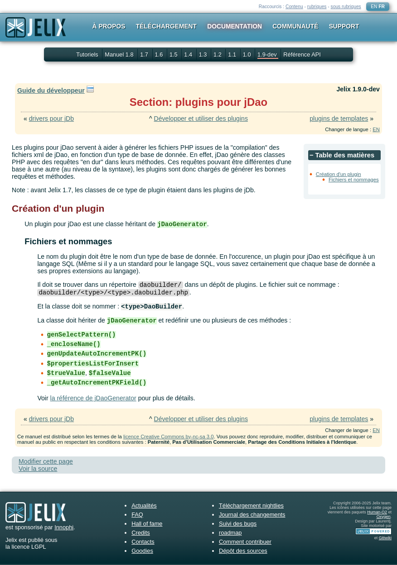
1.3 (203, 54)
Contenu (294, 6)
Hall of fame (146, 523)
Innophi (63, 527)
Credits (140, 532)
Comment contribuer (245, 541)
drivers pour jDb (51, 118)
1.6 (160, 54)
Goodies (142, 550)
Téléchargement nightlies (251, 505)
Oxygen (384, 516)
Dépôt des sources (243, 550)
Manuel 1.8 (120, 54)
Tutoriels (87, 54)
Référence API (302, 54)
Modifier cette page (46, 461)
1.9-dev (267, 54)
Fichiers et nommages (354, 179)
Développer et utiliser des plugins (201, 118)
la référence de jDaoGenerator (93, 398)
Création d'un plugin (338, 174)
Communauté (295, 26)
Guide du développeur (51, 90)
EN (374, 6)
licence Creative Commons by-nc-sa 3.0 (168, 436)
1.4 (189, 54)
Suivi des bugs (238, 523)
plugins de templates (339, 118)
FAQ (137, 514)
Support (344, 26)
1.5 (174, 54)
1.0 (247, 54)
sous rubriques (346, 6)
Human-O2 (377, 512)
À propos (109, 26)
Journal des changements (252, 514)
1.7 (145, 54)
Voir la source (38, 468)
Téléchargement (166, 26)
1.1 (232, 54)
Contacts (143, 541)
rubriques (317, 6)
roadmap (230, 532)
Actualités (143, 505)
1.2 (218, 54)
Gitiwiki (385, 538)
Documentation (234, 26)
